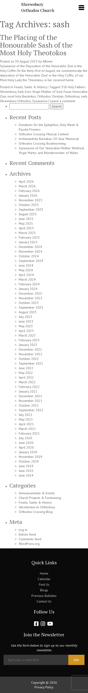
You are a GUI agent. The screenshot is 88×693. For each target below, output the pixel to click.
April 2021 (26, 424)
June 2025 (26, 219)
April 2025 (26, 228)
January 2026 (28, 195)
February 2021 (29, 433)
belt (20, 92)
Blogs (44, 590)
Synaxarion (40, 101)
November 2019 (30, 457)
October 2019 (29, 461)
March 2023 (27, 335)
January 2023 (28, 345)
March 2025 (27, 233)
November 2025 (30, 200)
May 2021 (26, 419)
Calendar (44, 579)
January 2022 (28, 391)
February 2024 (29, 284)
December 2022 (30, 349)
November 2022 (30, 354)
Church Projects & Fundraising (40, 498)
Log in (23, 530)
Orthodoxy (72, 96)
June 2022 (26, 368)
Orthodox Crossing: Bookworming (42, 143)
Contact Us (44, 601)
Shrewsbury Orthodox (15, 101)
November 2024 (30, 251)
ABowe (48, 61)
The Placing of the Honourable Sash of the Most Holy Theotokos (36, 45)
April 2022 (26, 377)
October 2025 (29, 205)
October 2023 (29, 303)
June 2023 (26, 321)
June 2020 (26, 443)
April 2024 (26, 275)
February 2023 (29, 340)
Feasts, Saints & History (30, 87)
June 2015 (26, 471)
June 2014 (26, 475)
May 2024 (26, 270)
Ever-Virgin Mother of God (43, 92)
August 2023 (28, 312)
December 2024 (30, 247)
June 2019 (26, 466)
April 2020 (26, 447)
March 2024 (27, 279)
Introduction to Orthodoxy (37, 507)
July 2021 (25, 415)
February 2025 (29, 237)
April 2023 (26, 331)
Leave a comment (62, 101)
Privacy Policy (44, 687)
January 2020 (28, 452)
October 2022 (29, 359)
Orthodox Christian (50, 96)
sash (84, 96)
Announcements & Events (37, 493)
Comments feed (30, 539)
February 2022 (29, 387)
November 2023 (30, 298)
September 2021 (31, 410)
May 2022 (26, 373)
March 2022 (27, 382)
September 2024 (31, 261)
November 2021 (30, 401)
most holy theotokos (22, 96)
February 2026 (29, 191)
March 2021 (27, 429)
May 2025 (26, 223)
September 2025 (31, 209)
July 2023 (25, 317)
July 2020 (25, 438)
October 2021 (29, 405)
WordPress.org (29, 544)
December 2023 (30, 293)
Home (44, 573)
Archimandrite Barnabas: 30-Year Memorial (49, 139)
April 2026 (26, 181)
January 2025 (28, 242)
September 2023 (31, 307)
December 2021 (30, 396)
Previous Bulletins (44, 596)
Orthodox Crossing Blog (36, 512)
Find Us (44, 584)
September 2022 (31, 363)
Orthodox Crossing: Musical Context (44, 134)
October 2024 (29, 256)
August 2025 (28, 214)
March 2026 (27, 186)
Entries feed (27, 534)
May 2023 (26, 326)
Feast (67, 92)
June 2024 (26, 265)
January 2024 (28, 289)
